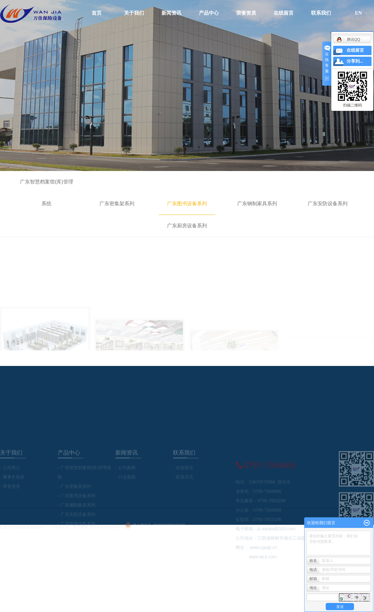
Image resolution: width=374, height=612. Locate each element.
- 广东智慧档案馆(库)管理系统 (84, 491)
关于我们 (134, 13)
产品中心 (209, 13)
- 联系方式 (183, 495)
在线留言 (284, 13)
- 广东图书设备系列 (76, 514)
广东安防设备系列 (328, 203)
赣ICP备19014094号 (107, 530)
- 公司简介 (10, 486)
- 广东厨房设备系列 (76, 542)
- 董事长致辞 (12, 495)
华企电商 (80, 530)
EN (358, 13)
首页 (97, 13)
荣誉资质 (246, 13)
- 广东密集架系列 (74, 505)
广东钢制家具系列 (257, 203)
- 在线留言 (183, 486)
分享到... (355, 61)
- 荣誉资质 (10, 505)
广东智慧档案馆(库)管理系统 (46, 192)
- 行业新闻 (125, 495)
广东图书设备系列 (187, 203)
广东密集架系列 (116, 203)
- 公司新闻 (125, 486)
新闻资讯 (171, 13)
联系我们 (321, 13)
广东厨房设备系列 (187, 225)
